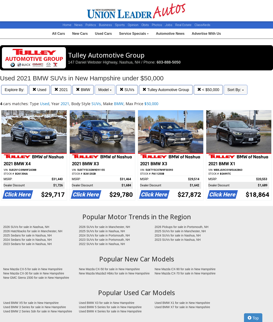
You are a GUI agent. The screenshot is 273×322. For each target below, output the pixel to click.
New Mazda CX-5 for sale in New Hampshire (32, 269)
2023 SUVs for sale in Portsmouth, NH (104, 239)
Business (106, 25)
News (78, 25)
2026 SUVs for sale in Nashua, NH (26, 227)
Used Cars (103, 33)
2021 (61, 89)
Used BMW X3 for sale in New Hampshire (106, 303)
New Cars (80, 33)
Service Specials (134, 33)
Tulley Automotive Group (165, 89)
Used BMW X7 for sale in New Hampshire (182, 307)
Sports (120, 25)
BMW (83, 89)
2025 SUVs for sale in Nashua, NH (102, 231)
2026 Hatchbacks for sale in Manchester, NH (32, 231)
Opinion (133, 25)
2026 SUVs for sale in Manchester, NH (104, 227)
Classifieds (202, 25)
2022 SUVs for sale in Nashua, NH (102, 244)
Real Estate (183, 25)
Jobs (169, 25)
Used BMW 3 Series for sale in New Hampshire (34, 307)
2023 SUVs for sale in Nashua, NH (178, 239)
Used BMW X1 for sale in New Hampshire (182, 303)
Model (105, 90)
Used (39, 89)
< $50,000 (208, 89)
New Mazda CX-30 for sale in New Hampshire (33, 273)
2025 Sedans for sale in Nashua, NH (27, 235)
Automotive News (170, 33)
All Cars (58, 33)
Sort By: (235, 90)
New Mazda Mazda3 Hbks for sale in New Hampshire (114, 273)
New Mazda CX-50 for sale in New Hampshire (109, 269)
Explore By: (14, 90)
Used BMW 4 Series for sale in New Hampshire (110, 311)
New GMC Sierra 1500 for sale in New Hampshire (36, 277)
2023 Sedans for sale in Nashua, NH (27, 244)
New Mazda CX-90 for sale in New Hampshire (185, 269)
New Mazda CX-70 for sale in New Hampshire (185, 273)
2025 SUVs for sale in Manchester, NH (180, 231)
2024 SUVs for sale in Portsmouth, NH (104, 235)
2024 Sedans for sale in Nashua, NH (27, 239)
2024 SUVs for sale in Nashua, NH (178, 235)
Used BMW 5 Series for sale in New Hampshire (110, 307)
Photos (157, 25)
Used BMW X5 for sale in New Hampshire (31, 303)
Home (67, 25)
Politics (91, 25)
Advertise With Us (206, 33)
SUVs (127, 89)
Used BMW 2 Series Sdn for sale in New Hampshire (37, 311)
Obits (145, 25)
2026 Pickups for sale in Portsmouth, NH (181, 227)
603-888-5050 (169, 62)
